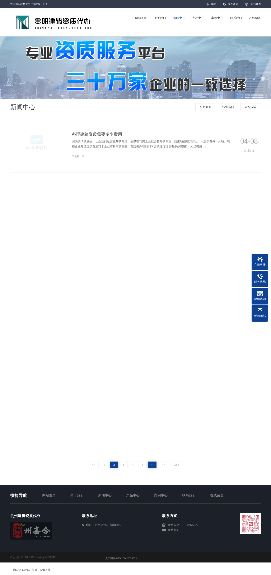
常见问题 (251, 107)
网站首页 (49, 495)
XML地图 (45, 569)
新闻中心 (105, 495)
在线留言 (217, 495)
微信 (213, 5)
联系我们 (233, 4)
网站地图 (256, 4)
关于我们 (77, 495)
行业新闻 (228, 107)
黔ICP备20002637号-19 (25, 569)
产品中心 (133, 495)
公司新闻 (206, 107)
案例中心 (161, 495)
